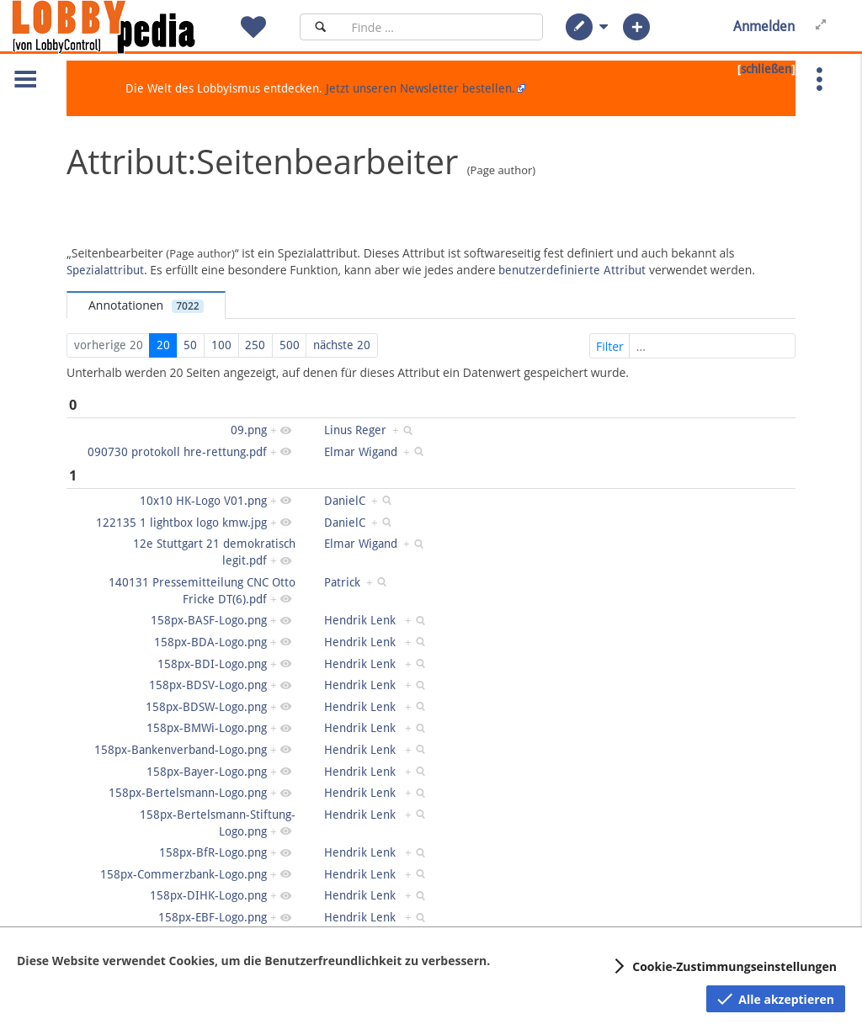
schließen (766, 69)
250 (255, 345)
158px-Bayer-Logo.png (206, 771)
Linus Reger (355, 430)
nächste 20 (341, 345)
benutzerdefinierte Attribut (572, 270)
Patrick (342, 582)
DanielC (344, 500)
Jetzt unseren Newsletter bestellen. (420, 88)
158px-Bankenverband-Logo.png (180, 749)
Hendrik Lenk (361, 620)
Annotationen (146, 305)
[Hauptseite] (132, 27)
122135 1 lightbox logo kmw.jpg (181, 522)
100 (221, 345)
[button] (579, 26)
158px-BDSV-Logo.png (208, 685)
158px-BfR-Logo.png (213, 852)
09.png (249, 430)
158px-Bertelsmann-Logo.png (188, 792)
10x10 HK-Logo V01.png (203, 500)
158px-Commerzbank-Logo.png (183, 874)
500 (289, 345)
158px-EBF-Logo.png (212, 917)
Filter (694, 346)
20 (163, 345)
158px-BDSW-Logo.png (206, 707)
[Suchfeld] (442, 26)
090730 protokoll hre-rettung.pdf (177, 452)
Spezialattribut (105, 270)
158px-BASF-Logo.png (209, 620)
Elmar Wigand (360, 452)
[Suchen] (320, 26)
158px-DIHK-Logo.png (208, 895)
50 (190, 345)
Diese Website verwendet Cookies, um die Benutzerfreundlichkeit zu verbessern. (253, 961)
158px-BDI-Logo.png (212, 664)
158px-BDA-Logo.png (210, 642)
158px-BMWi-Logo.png (206, 728)
